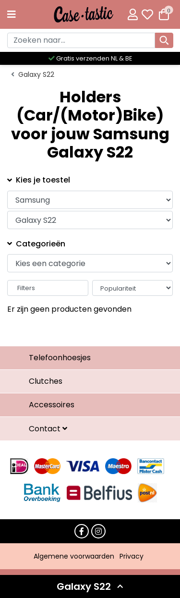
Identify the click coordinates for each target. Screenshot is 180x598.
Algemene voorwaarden (74, 556)
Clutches (45, 381)
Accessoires (51, 404)
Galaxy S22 (36, 74)
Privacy (132, 556)
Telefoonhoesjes (60, 357)
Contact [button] (45, 428)
